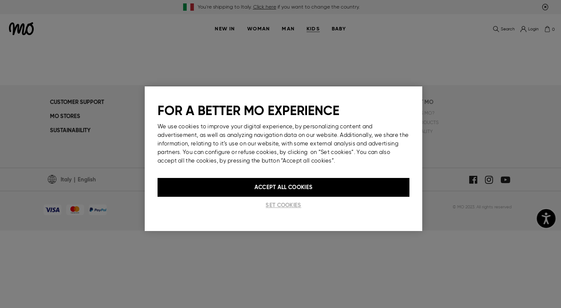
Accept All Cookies (283, 187)
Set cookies (283, 205)
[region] (283, 158)
